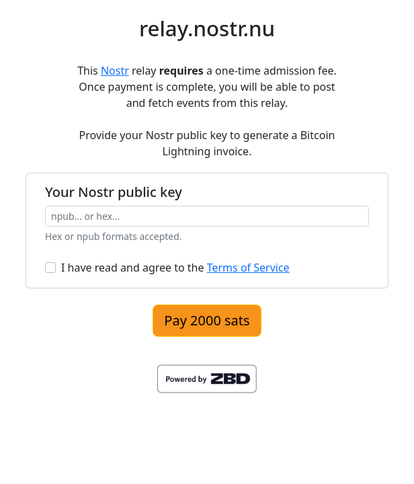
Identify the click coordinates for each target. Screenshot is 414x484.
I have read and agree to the (175, 267)
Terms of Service (248, 267)
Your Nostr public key (113, 192)
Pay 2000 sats (206, 320)
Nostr (115, 70)
